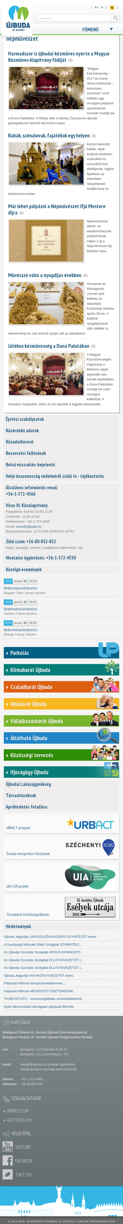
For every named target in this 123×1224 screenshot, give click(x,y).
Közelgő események (24, 569)
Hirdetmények (18, 926)
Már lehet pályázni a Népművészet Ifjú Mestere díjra (57, 209)
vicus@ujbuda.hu (28, 526)
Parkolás (19, 652)
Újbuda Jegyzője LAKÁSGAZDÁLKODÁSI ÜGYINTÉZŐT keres (50, 937)
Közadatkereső (19, 442)
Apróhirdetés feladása (26, 807)
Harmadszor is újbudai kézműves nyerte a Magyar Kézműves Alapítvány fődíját (59, 56)
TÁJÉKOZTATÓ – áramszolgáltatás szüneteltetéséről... (44, 999)
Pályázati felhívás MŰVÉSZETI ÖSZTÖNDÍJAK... (40, 991)
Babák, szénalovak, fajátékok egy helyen (49, 135)
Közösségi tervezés (31, 755)
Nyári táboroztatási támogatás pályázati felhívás (39, 1007)
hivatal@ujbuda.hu (33, 1064)
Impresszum (18, 1111)
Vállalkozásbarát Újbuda (36, 721)
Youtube (9, 1146)
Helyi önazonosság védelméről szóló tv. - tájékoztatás (55, 476)
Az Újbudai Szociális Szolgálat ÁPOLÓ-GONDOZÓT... (43, 952)
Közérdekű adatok (22, 430)
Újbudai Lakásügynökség (28, 784)
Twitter (9, 1174)
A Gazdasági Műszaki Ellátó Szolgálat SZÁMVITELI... (43, 944)
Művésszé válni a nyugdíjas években (44, 275)
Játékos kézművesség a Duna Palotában (48, 345)
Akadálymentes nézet (112, 7)
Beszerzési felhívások (26, 453)
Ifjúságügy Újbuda (29, 772)
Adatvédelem (19, 1120)
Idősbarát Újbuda (28, 704)
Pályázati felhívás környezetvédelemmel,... (35, 983)
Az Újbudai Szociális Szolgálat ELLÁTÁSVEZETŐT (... (43, 960)
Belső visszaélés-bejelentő (30, 465)
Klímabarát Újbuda (30, 669)
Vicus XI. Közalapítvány (26, 505)
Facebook (9, 1160)
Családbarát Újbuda (31, 686)
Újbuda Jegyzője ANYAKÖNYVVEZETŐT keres (38, 975)
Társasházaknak (21, 795)
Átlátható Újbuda (28, 738)
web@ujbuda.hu (31, 1069)
